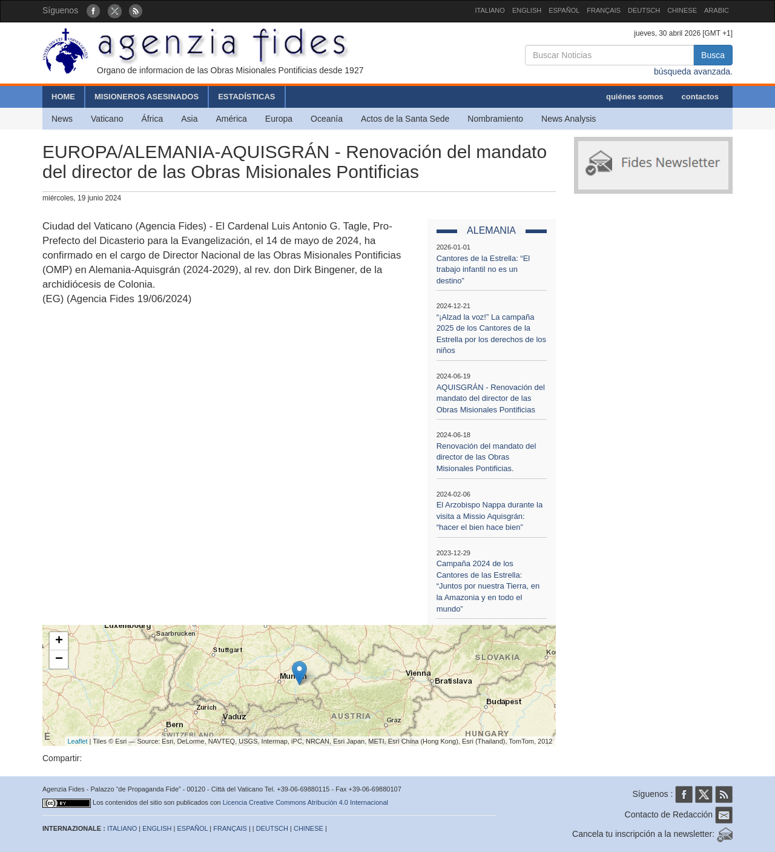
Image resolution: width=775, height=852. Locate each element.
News (62, 119)
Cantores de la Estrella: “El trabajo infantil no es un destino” (483, 269)
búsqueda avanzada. (693, 71)
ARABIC (716, 10)
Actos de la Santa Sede (405, 119)
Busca (713, 55)
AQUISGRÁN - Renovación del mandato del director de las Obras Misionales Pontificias (491, 398)
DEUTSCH (644, 10)
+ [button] (59, 641)
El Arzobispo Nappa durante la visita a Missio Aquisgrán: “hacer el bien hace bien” (490, 516)
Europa (278, 119)
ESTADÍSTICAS (246, 96)
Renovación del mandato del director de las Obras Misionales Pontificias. (486, 457)
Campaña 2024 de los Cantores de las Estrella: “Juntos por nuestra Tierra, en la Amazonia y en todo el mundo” (488, 586)
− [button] (59, 659)
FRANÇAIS (604, 10)
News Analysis (568, 119)
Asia (189, 119)
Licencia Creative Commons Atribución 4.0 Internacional (305, 802)
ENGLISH (526, 10)
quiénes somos (635, 96)
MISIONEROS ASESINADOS (146, 96)
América (231, 119)
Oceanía (327, 119)
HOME (63, 96)
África (152, 119)
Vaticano (107, 119)
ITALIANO (490, 10)
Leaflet (78, 741)
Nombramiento (495, 119)
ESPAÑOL (564, 10)
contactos (700, 96)
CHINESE (682, 10)
